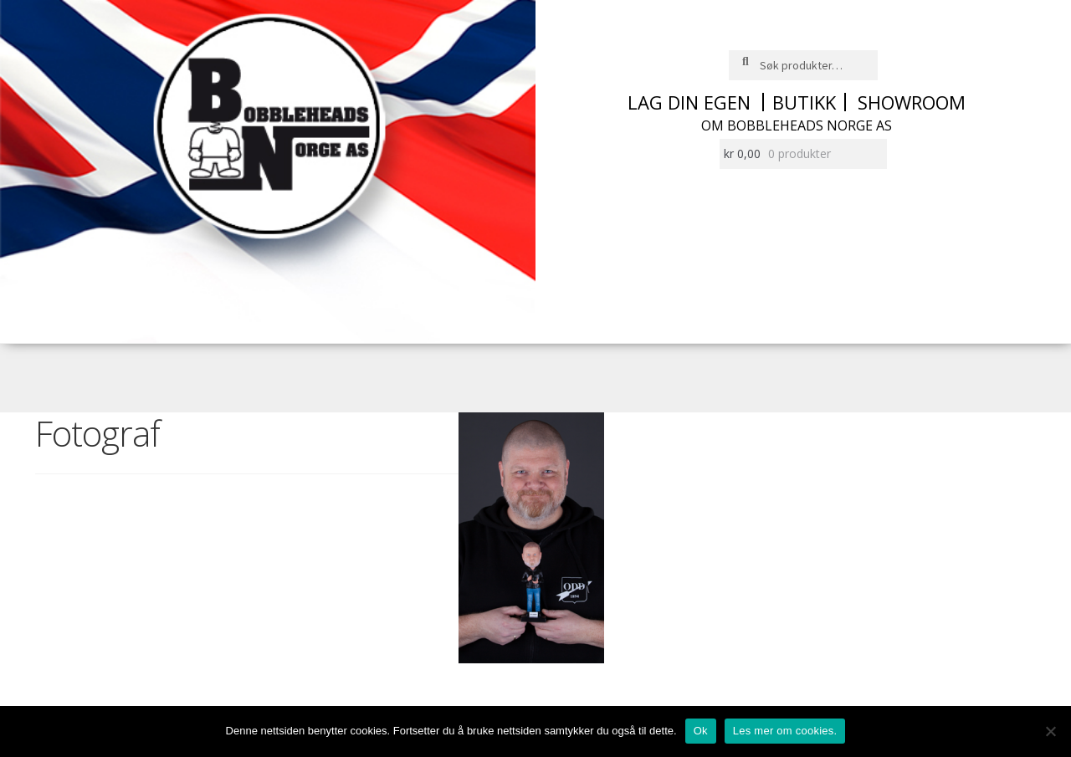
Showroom (912, 102)
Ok (701, 730)
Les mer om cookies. (785, 730)
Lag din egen (689, 102)
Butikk (804, 102)
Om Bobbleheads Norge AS (796, 125)
